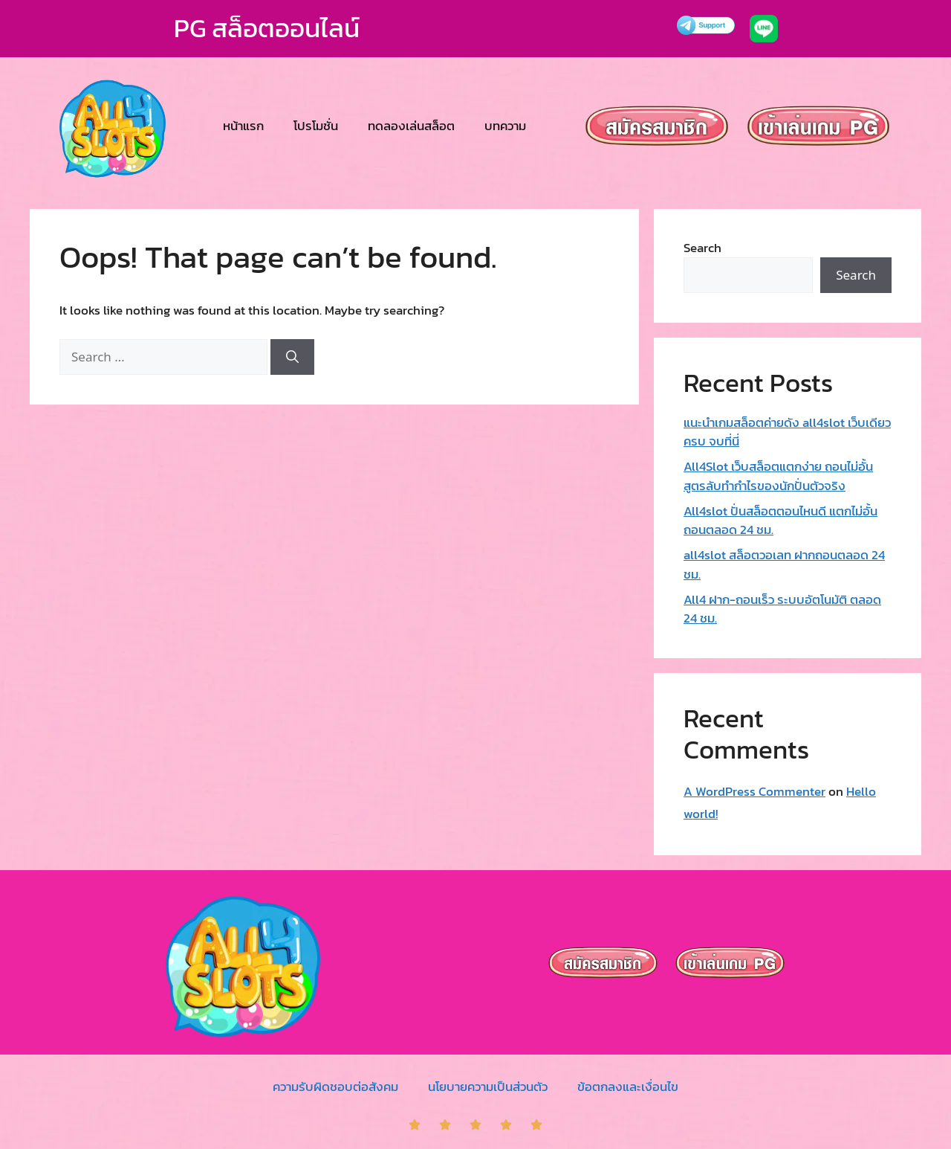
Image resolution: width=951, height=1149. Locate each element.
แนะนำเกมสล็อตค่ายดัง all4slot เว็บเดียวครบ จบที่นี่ (787, 432)
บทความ (505, 125)
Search (702, 247)
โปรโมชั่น (315, 125)
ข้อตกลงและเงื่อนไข (627, 1086)
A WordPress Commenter (754, 791)
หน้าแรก (243, 125)
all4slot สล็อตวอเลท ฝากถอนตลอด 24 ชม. (784, 564)
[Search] (292, 357)
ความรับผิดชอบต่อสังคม (335, 1086)
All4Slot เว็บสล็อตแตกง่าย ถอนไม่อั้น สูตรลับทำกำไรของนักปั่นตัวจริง (778, 476)
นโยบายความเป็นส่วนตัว (488, 1086)
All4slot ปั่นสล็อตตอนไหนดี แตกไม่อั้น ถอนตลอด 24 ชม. (780, 520)
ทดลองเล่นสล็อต (411, 125)
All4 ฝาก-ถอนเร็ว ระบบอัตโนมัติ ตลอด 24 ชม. (782, 609)
